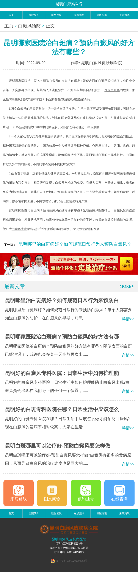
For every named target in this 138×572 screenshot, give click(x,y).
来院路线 (124, 15)
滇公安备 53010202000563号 (71, 560)
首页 (11, 15)
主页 (8, 25)
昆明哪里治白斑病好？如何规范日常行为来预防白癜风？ (75, 244)
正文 (50, 25)
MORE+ (126, 286)
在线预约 (79, 15)
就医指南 (102, 15)
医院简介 (34, 15)
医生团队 (56, 15)
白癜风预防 (29, 25)
